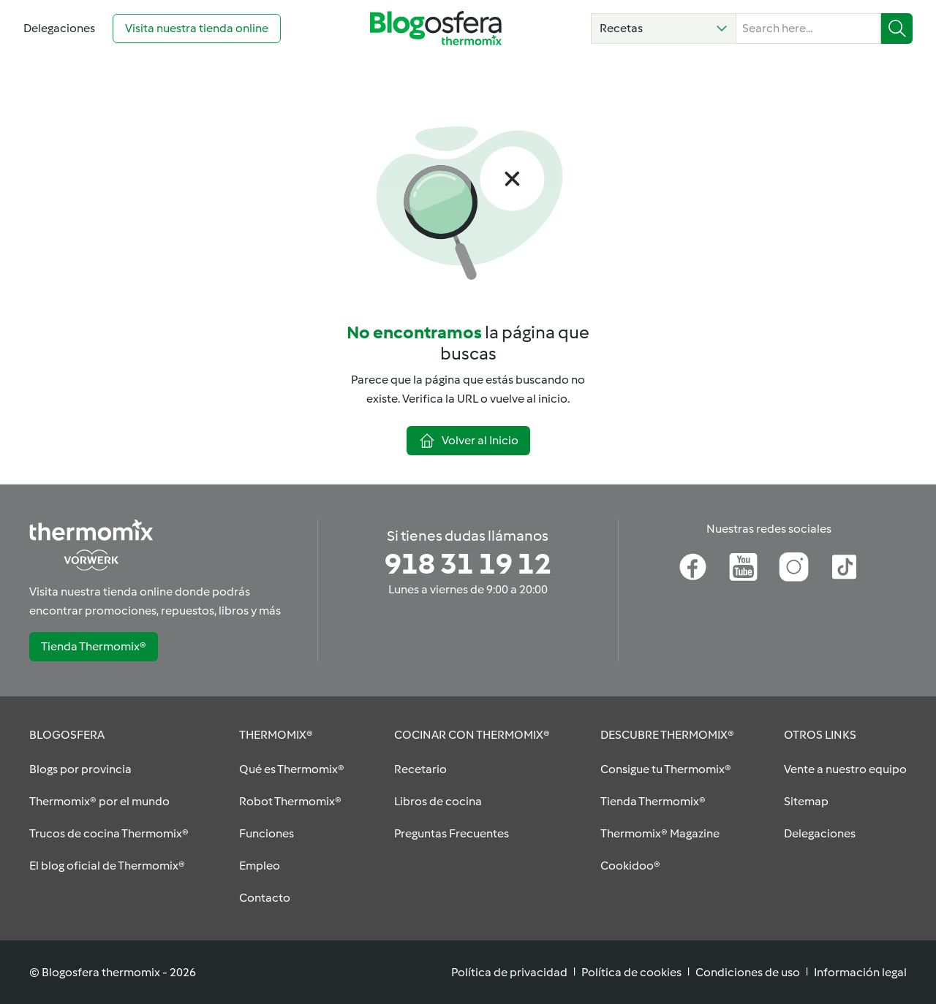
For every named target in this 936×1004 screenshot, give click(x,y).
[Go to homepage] (436, 28)
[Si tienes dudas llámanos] (468, 564)
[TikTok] (844, 567)
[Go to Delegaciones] (59, 28)
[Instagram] (793, 567)
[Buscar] (897, 28)
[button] (663, 28)
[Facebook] (692, 567)
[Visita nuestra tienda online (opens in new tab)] (197, 28)
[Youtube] (743, 567)
